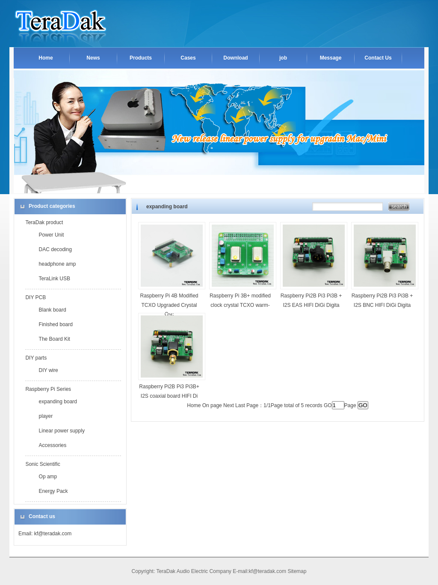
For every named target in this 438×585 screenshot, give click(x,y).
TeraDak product (44, 222)
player (46, 416)
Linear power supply (62, 431)
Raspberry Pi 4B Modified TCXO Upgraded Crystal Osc (169, 305)
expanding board (58, 402)
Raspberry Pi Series (48, 389)
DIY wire (48, 370)
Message (331, 58)
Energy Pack (53, 491)
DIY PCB (35, 297)
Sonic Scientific (42, 464)
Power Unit (51, 235)
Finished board (56, 324)
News (93, 58)
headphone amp (57, 264)
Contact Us (377, 58)
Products (141, 58)
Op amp (48, 477)
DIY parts (36, 358)
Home (45, 58)
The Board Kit (54, 339)
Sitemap (296, 571)
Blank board (52, 310)
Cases (188, 58)
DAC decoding (55, 249)
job (283, 58)
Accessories (53, 445)
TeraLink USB (54, 279)
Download (235, 58)
